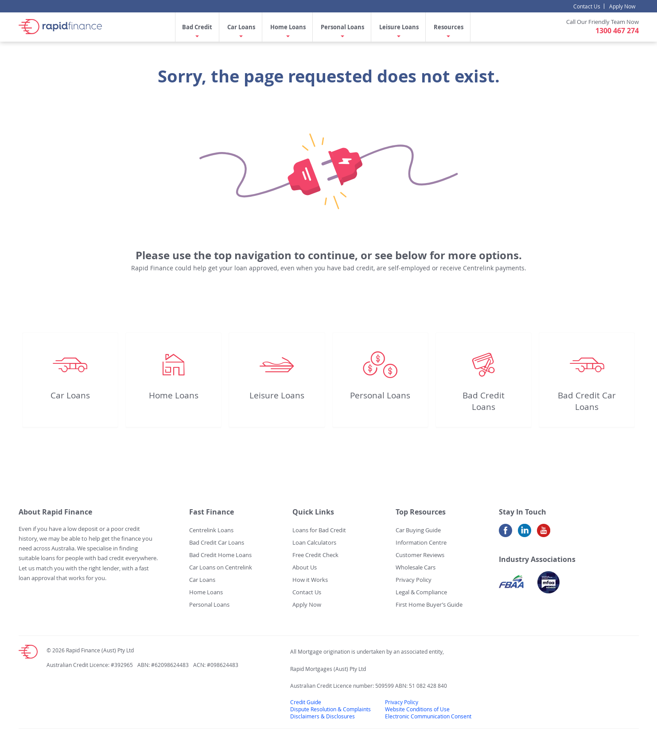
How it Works (310, 580)
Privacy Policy (414, 580)
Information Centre (421, 542)
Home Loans (288, 27)
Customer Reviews (420, 555)
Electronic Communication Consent (428, 716)
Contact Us (586, 6)
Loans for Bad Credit (319, 530)
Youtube (543, 534)
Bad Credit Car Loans (587, 401)
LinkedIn (524, 534)
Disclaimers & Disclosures (322, 716)
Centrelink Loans (211, 530)
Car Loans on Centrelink (220, 567)
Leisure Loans (399, 27)
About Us (304, 567)
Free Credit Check (315, 555)
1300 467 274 (617, 30)
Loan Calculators (314, 542)
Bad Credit (197, 27)
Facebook (505, 534)
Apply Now (622, 6)
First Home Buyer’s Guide (429, 604)
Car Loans (241, 27)
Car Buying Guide (418, 530)
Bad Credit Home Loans (220, 555)
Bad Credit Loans (484, 401)
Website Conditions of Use (417, 709)
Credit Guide (305, 702)
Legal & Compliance (421, 592)
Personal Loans (342, 27)
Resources (448, 27)
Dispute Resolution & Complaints (330, 709)
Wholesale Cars (415, 567)
